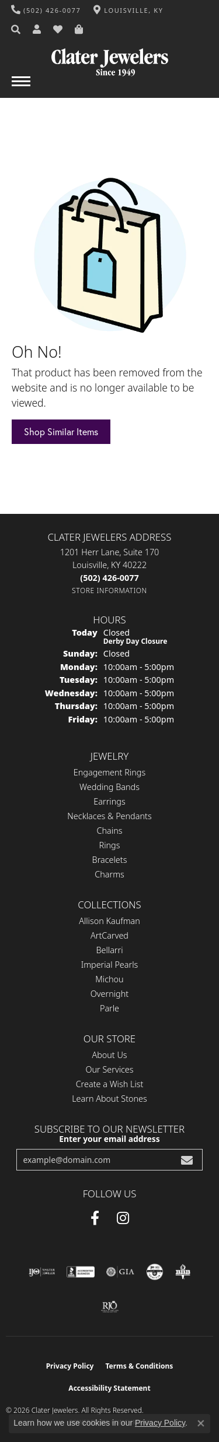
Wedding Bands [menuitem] (109, 786)
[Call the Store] (109, 577)
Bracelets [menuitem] (109, 859)
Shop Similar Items (61, 431)
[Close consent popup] (200, 1423)
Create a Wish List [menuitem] (110, 1084)
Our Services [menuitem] (109, 1069)
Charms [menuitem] (109, 874)
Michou (109, 979)
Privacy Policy (70, 1366)
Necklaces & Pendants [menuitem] (109, 816)
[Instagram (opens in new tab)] (123, 1218)
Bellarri (109, 950)
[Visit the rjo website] (110, 1307)
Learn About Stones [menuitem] (109, 1098)
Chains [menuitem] (110, 830)
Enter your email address (109, 1138)
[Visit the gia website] (120, 1272)
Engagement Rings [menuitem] (109, 772)
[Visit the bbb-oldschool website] (182, 1272)
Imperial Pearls (109, 964)
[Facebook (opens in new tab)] (95, 1218)
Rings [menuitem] (109, 845)
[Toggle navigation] (21, 87)
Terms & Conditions (139, 1366)
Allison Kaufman (109, 920)
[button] (16, 30)
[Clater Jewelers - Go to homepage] (109, 58)
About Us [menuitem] (109, 1054)
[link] (46, 10)
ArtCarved (109, 935)
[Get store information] (109, 590)
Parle (109, 1008)
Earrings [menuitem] (109, 801)
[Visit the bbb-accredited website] (81, 1272)
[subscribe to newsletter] (187, 1160)
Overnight (109, 993)
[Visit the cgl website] (155, 1272)
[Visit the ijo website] (42, 1272)
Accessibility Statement (109, 1388)
